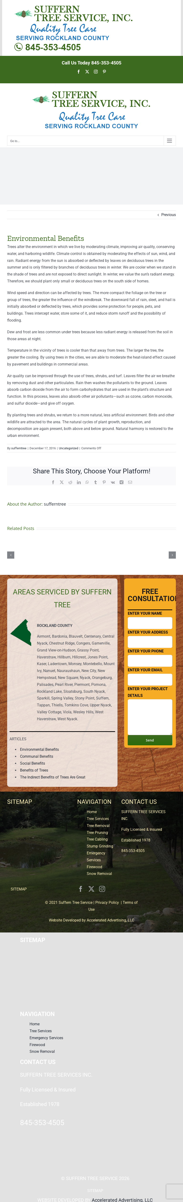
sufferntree (18, 448)
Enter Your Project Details (150, 711)
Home (92, 812)
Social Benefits (32, 763)
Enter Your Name (150, 620)
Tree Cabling (97, 839)
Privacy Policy (107, 902)
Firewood (94, 867)
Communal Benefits (36, 756)
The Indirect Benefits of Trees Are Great (52, 777)
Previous (168, 214)
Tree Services (98, 818)
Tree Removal (98, 825)
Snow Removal (99, 873)
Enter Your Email (150, 677)
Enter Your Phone (150, 658)
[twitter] (91, 889)
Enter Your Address (150, 639)
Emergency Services (46, 1038)
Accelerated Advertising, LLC (110, 920)
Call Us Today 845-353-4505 (91, 63)
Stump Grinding (100, 846)
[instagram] (102, 889)
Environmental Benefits (39, 749)
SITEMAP (19, 889)
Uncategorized (68, 448)
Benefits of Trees (34, 770)
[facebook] (81, 889)
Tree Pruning (97, 832)
